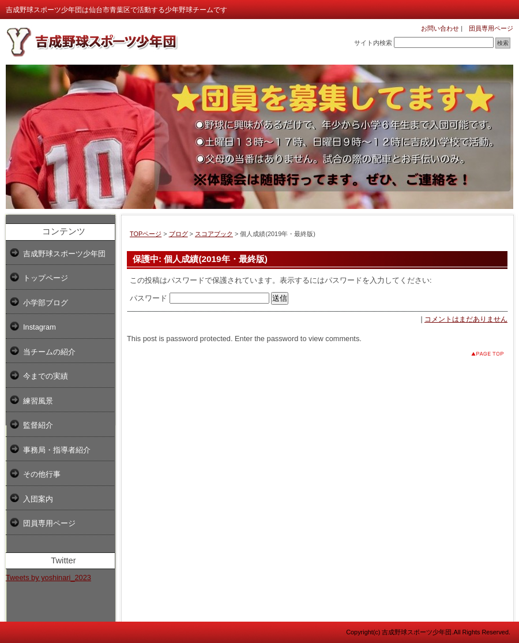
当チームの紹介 (49, 351)
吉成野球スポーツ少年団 (64, 253)
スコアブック (214, 233)
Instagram (39, 327)
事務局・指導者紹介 (57, 450)
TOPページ (145, 233)
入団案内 (38, 499)
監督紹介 (38, 425)
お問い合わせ (440, 28)
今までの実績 (45, 376)
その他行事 (42, 474)
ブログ (178, 233)
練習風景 (38, 401)
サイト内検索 (373, 42)
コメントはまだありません (465, 319)
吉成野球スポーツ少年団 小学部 (92, 42)
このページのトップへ (478, 353)
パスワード (199, 298)
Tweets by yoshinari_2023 (48, 577)
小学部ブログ (45, 302)
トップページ (45, 278)
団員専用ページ (487, 28)
